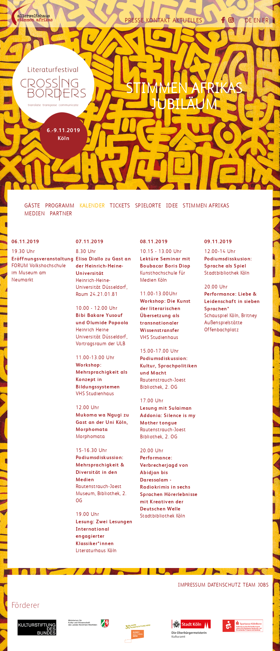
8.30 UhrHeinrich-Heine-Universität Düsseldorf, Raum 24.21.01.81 (103, 273)
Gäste (32, 206)
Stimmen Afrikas (206, 206)
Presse (134, 20)
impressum (191, 585)
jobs (263, 585)
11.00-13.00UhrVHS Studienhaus (165, 315)
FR (265, 20)
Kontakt (158, 20)
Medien (34, 214)
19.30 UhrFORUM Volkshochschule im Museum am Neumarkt (42, 266)
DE (248, 20)
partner (61, 214)
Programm (60, 206)
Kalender (92, 206)
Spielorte (148, 206)
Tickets (120, 206)
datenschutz (224, 585)
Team (249, 585)
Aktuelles (187, 20)
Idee (172, 206)
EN (257, 20)
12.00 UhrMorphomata (102, 422)
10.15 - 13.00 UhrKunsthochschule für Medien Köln (165, 266)
